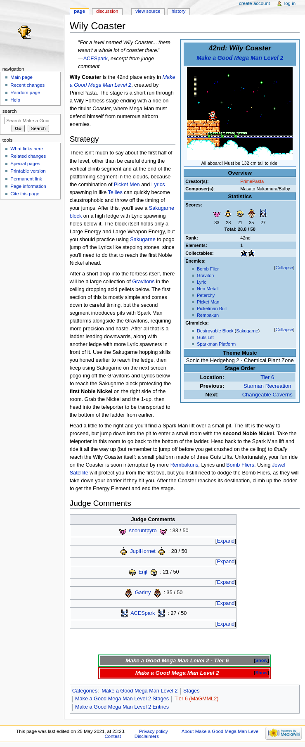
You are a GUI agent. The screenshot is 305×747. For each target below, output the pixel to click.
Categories (84, 691)
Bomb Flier (208, 268)
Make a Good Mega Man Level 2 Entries (122, 707)
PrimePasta (252, 181)
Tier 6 (267, 377)
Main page (21, 77)
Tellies (115, 192)
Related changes (28, 156)
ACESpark (95, 59)
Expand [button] (225, 541)
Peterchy (206, 295)
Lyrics (158, 184)
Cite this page (24, 193)
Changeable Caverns (267, 394)
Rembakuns (184, 465)
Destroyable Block (215, 330)
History (179, 11)
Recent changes (27, 85)
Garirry (143, 592)
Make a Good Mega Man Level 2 (239, 58)
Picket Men (127, 184)
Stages (191, 691)
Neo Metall (208, 288)
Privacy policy (153, 731)
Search (9, 111)
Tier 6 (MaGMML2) (197, 699)
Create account (254, 3)
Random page (25, 92)
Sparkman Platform (216, 343)
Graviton (205, 275)
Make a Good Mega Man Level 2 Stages (122, 699)
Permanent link (26, 178)
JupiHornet (142, 551)
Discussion (107, 11)
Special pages (25, 163)
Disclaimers (147, 736)
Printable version (27, 170)
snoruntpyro (143, 531)
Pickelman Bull (212, 308)
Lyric (201, 282)
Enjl (143, 572)
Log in (290, 3)
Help (15, 99)
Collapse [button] (284, 267)
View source (147, 11)
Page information (28, 186)
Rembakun (208, 315)
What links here (26, 148)
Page (79, 11)
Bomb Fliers (240, 465)
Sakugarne (247, 330)
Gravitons (143, 282)
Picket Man (208, 301)
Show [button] (261, 660)
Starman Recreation (267, 386)
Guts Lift (205, 337)
